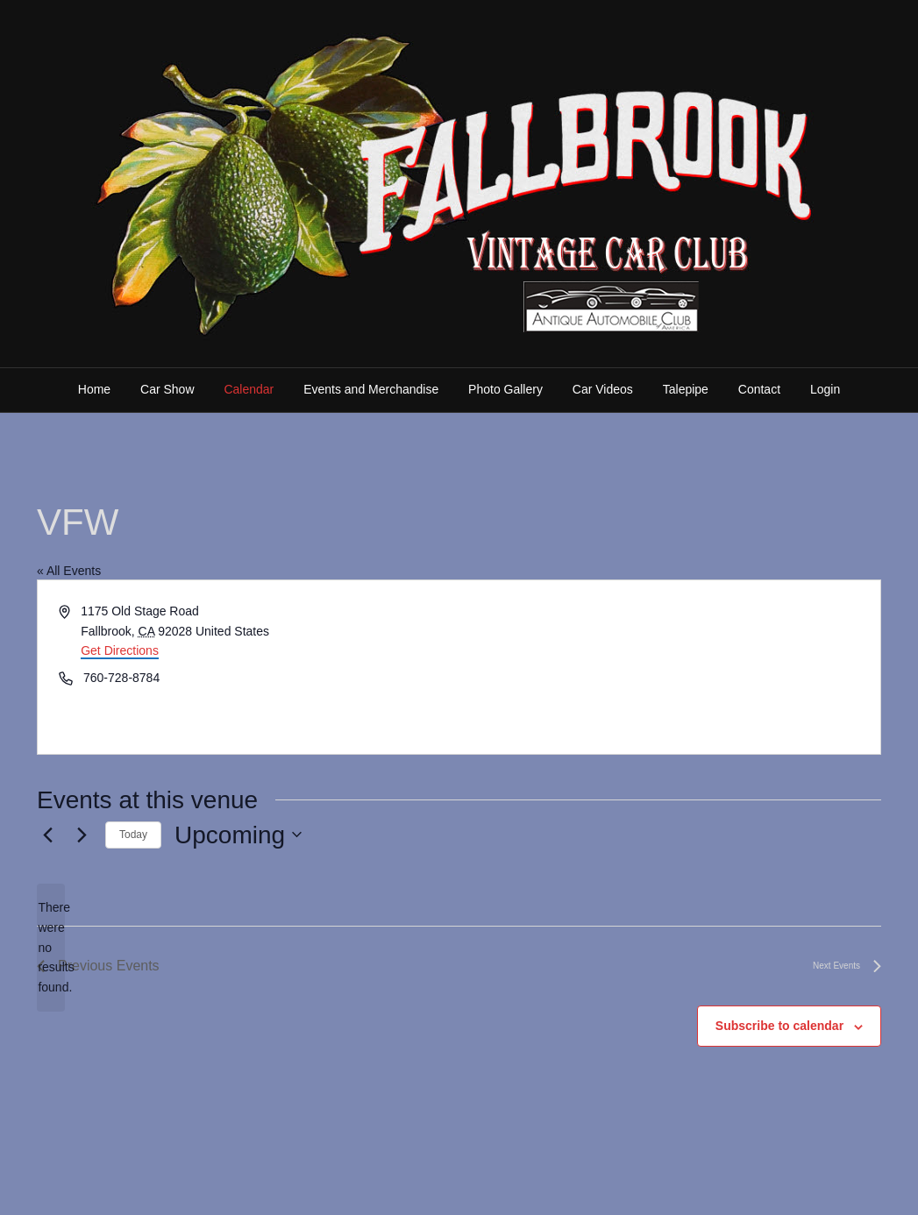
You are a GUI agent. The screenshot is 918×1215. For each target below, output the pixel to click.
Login (825, 389)
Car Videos (603, 389)
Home (94, 389)
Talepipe (685, 389)
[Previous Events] (47, 834)
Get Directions (120, 650)
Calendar (249, 389)
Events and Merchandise (370, 389)
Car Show (167, 389)
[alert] (51, 947)
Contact (759, 389)
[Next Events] (81, 834)
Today (133, 834)
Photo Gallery (505, 389)
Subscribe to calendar (779, 1026)
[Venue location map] (669, 667)
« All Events (69, 571)
